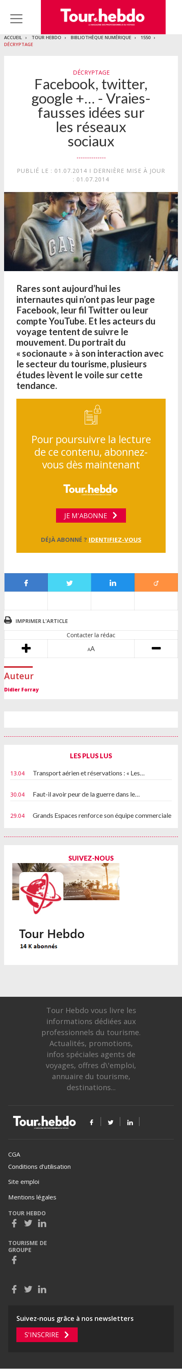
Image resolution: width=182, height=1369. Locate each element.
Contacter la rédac (91, 635)
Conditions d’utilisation (39, 1166)
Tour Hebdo (46, 37)
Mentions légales (32, 1197)
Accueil (13, 37)
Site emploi (23, 1181)
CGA (14, 1154)
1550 (146, 37)
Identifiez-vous (115, 539)
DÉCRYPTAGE (18, 44)
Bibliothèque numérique (101, 37)
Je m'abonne (85, 515)
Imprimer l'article (42, 621)
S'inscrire (42, 1334)
